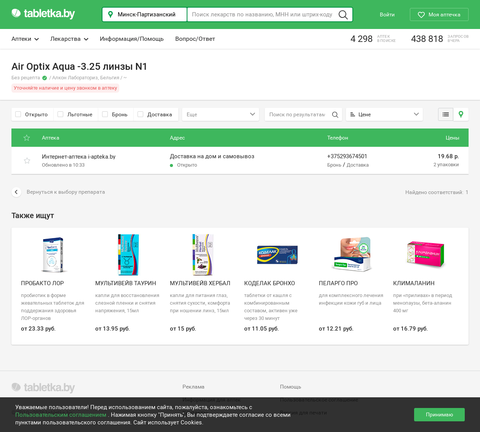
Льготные (75, 114)
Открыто (31, 114)
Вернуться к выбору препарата (58, 192)
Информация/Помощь (132, 38)
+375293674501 (347, 156)
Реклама (193, 387)
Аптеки (25, 38)
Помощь (290, 387)
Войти (387, 14)
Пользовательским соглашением (61, 414)
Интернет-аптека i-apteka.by (78, 156)
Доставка (155, 114)
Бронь (115, 114)
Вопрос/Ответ (195, 38)
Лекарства (69, 38)
